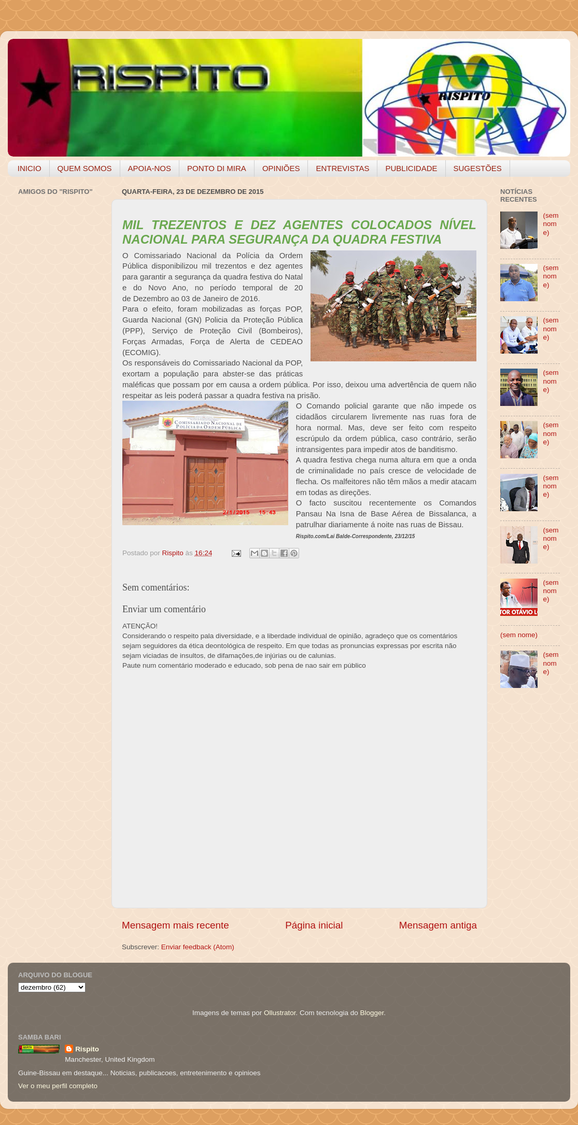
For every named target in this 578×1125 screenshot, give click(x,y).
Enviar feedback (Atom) (197, 947)
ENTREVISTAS (342, 168)
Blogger (372, 1013)
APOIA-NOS (149, 168)
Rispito (87, 1049)
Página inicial (314, 925)
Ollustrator (280, 1013)
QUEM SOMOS (85, 168)
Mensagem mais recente (175, 925)
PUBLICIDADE (411, 168)
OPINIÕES (281, 168)
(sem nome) (550, 224)
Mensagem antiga (438, 925)
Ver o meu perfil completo (57, 1086)
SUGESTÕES (478, 168)
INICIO (29, 168)
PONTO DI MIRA (216, 168)
